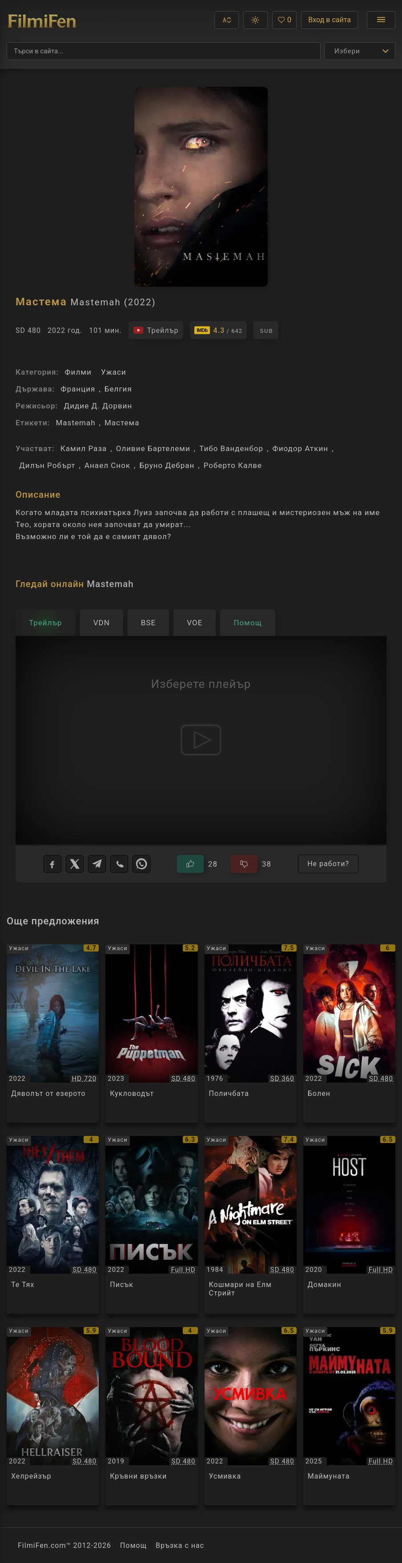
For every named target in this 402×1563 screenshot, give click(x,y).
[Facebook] (52, 864)
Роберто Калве (233, 465)
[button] (226, 20)
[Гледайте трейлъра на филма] (156, 330)
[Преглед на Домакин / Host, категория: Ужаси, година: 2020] (349, 1225)
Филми (77, 372)
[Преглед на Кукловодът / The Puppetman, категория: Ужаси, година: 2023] (151, 1033)
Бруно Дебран (166, 465)
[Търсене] (164, 51)
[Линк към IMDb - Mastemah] (218, 330)
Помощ (133, 1545)
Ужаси (113, 372)
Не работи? (328, 863)
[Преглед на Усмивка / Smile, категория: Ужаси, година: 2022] (251, 1416)
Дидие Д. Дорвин (98, 405)
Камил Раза (83, 448)
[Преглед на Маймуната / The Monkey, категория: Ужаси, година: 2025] (349, 1416)
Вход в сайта (329, 20)
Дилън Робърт (47, 465)
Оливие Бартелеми (153, 448)
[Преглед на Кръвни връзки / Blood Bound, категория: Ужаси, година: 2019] (151, 1416)
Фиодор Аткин (301, 448)
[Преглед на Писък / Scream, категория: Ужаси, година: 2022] (151, 1225)
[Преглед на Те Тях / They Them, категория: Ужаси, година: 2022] (53, 1225)
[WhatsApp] (141, 864)
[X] (75, 864)
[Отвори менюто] (381, 20)
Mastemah (75, 422)
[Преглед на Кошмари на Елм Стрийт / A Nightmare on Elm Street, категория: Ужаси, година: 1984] (251, 1225)
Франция (77, 388)
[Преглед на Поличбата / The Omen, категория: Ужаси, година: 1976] (251, 1033)
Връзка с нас (180, 1545)
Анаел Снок (107, 465)
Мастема (122, 422)
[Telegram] (97, 864)
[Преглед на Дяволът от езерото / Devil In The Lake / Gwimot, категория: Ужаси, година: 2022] (53, 1033)
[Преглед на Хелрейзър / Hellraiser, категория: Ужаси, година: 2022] (53, 1416)
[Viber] (119, 864)
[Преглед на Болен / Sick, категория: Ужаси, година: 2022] (349, 1033)
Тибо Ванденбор (231, 448)
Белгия (118, 388)
